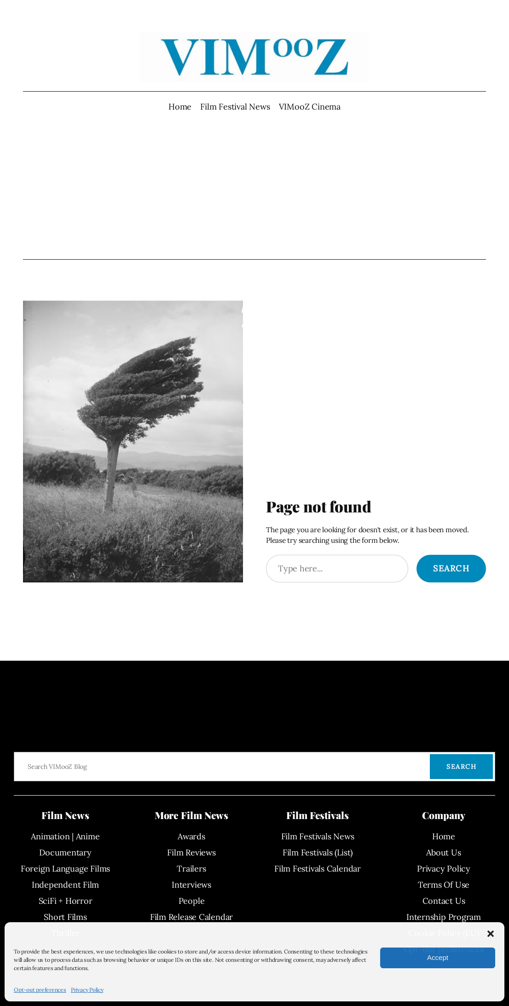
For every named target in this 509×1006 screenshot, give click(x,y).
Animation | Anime (65, 836)
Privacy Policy (87, 989)
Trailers (191, 868)
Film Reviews (191, 852)
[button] (490, 933)
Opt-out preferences (40, 989)
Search (451, 568)
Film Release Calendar (191, 917)
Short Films (65, 917)
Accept (437, 957)
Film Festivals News (317, 836)
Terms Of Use (443, 884)
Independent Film (65, 884)
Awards (191, 836)
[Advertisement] (254, 186)
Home (179, 106)
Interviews (191, 884)
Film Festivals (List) (318, 852)
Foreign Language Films (65, 868)
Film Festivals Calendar (317, 868)
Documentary (65, 852)
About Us (443, 852)
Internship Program (443, 917)
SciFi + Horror (66, 901)
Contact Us (443, 901)
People (192, 901)
